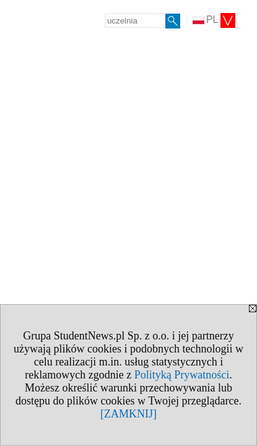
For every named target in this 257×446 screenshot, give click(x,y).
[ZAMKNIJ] (128, 414)
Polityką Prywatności (182, 375)
